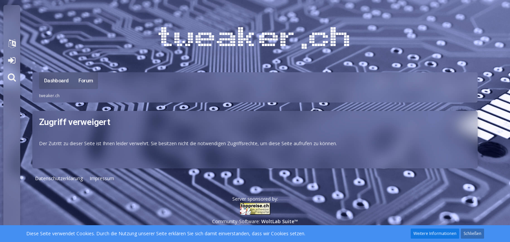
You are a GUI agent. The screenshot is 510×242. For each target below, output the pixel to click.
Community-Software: (255, 221)
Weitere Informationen (434, 233)
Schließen (472, 233)
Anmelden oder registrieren (11, 60)
